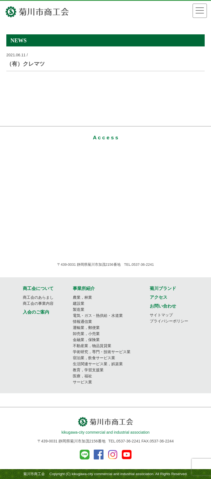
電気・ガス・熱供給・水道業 (98, 315)
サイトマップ (161, 315)
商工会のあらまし (38, 297)
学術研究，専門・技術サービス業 (102, 352)
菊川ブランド (163, 288)
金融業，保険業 (86, 339)
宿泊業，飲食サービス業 (94, 358)
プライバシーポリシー (169, 321)
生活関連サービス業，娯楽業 (98, 364)
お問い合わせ (163, 306)
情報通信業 (82, 321)
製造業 (78, 309)
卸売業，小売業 (86, 333)
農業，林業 (82, 297)
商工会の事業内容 (38, 303)
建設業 (78, 303)
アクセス (158, 297)
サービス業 (82, 382)
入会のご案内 (36, 312)
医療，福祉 (82, 376)
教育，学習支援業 (88, 370)
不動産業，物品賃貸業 (92, 346)
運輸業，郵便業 (86, 327)
